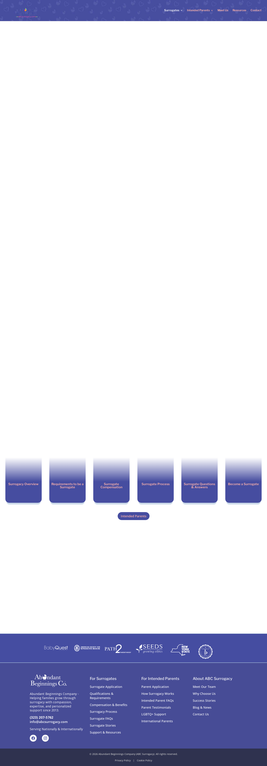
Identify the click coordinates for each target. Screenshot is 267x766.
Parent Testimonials (156, 707)
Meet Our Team (204, 687)
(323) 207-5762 (41, 717)
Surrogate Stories (103, 725)
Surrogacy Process (103, 711)
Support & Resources (105, 732)
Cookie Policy (144, 760)
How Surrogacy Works (157, 694)
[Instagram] (45, 738)
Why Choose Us (204, 694)
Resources (239, 11)
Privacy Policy (123, 760)
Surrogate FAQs (101, 718)
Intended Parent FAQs (157, 700)
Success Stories (204, 700)
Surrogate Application (106, 687)
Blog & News (202, 707)
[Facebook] (33, 738)
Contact (256, 11)
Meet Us (223, 11)
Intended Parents (198, 11)
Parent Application (155, 687)
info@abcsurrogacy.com (49, 722)
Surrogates (171, 11)
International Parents (157, 721)
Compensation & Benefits (108, 705)
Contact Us (201, 714)
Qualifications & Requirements (101, 696)
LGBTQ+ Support (153, 714)
